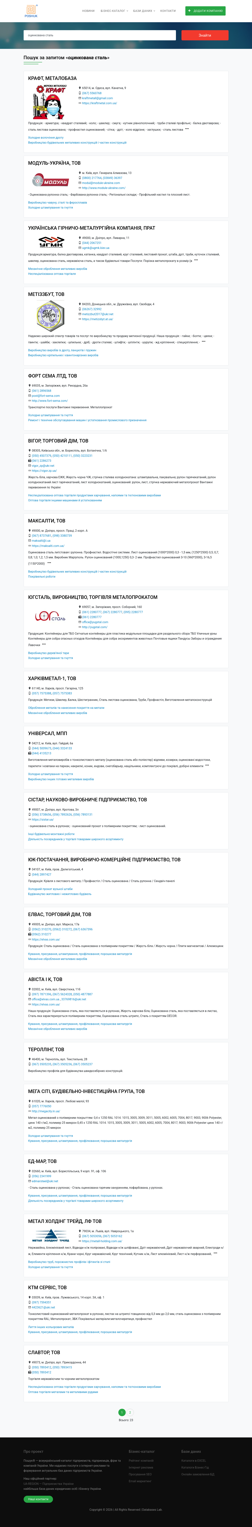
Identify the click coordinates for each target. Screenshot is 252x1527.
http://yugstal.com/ (94, 627)
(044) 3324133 (62, 748)
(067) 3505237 (83, 1064)
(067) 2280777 (112, 612)
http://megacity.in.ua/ (46, 1111)
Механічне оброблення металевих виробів (57, 269)
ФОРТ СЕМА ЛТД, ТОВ (52, 376)
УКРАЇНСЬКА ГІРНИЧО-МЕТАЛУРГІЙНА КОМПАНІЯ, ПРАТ (91, 228)
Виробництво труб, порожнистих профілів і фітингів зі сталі (69, 1262)
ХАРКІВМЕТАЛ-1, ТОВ (52, 678)
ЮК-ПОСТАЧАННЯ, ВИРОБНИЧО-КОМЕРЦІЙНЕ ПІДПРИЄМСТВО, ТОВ (104, 859)
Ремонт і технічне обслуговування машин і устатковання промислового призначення (87, 420)
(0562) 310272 (62, 929)
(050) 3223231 (83, 455)
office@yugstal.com (95, 622)
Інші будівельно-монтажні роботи (51, 834)
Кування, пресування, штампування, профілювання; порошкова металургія (80, 954)
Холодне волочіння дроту (46, 137)
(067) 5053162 (112, 1236)
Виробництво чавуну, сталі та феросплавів (57, 202)
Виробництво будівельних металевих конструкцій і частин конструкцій (77, 142)
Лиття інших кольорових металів (51, 1327)
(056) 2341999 (41, 1176)
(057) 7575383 (62, 693)
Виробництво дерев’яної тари (48, 653)
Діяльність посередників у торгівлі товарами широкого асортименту (76, 839)
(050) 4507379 (41, 455)
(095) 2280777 (133, 612)
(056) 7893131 (83, 814)
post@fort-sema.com (46, 396)
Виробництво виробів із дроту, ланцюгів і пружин (62, 350)
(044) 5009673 (41, 748)
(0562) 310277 (41, 934)
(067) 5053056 (92, 1236)
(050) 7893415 (62, 1367)
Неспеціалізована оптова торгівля (52, 274)
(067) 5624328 (62, 994)
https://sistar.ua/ (43, 819)
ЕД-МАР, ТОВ (42, 1161)
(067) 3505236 (62, 1064)
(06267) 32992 (92, 309)
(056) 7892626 (62, 814)
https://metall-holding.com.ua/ (102, 1241)
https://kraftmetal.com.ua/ (99, 103)
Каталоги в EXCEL (193, 1460)
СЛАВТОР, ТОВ (44, 1352)
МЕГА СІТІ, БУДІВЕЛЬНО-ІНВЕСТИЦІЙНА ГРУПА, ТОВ (86, 1091)
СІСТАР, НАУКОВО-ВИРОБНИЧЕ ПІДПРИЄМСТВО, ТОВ (87, 799)
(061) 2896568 (41, 391)
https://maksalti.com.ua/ (48, 546)
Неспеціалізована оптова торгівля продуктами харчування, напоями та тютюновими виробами (94, 495)
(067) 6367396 (83, 929)
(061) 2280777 (92, 612)
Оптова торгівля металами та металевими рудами (63, 1392)
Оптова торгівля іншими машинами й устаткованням (65, 500)
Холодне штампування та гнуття (50, 207)
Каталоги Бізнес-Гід (195, 1467)
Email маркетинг (140, 1481)
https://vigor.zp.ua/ (44, 470)
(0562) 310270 (41, 929)
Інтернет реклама (141, 1467)
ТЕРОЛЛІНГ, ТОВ (46, 1049)
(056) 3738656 (41, 814)
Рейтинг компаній (141, 1460)
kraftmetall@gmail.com (97, 98)
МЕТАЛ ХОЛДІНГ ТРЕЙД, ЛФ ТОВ (65, 1221)
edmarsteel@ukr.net (45, 1181)
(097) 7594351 (41, 1302)
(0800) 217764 (92, 178)
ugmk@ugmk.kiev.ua (95, 248)
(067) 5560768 (92, 93)
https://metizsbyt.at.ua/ (97, 319)
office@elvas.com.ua (45, 999)
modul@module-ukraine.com (101, 183)
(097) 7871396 (41, 994)
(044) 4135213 (41, 753)
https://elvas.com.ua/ (46, 939)
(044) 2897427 (41, 874)
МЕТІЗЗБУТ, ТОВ (46, 294)
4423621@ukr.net (43, 1307)
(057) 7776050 (41, 1106)
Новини (88, 11)
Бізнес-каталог (113, 11)
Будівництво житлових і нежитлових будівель (60, 894)
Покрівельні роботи (42, 576)
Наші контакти (38, 1499)
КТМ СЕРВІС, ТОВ (47, 1287)
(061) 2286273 (41, 460)
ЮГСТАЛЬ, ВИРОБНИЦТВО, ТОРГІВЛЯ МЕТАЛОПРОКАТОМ (93, 597)
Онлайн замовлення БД (198, 1474)
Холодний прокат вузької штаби (50, 889)
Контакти (168, 11)
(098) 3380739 (62, 535)
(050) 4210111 (62, 455)
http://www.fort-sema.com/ (50, 401)
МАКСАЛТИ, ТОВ (47, 521)
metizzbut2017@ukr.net (97, 314)
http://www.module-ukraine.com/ (104, 188)
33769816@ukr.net (73, 999)
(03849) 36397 (112, 178)
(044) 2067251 (92, 243)
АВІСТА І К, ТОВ (45, 979)
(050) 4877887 (83, 994)
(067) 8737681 (41, 535)
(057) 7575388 (41, 693)
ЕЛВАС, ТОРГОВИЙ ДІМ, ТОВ (59, 914)
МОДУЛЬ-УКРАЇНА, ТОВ (54, 163)
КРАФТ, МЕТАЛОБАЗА (52, 78)
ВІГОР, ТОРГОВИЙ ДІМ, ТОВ (58, 441)
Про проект (33, 1451)
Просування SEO (140, 1474)
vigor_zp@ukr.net (43, 465)
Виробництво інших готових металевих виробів (61, 779)
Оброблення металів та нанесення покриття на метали (66, 708)
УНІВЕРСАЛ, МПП (47, 733)
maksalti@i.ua (41, 540)
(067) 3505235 (41, 1064)
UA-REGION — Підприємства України (49, 1484)
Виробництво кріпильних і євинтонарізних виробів (63, 355)
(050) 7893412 (41, 1367)
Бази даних (142, 11)
